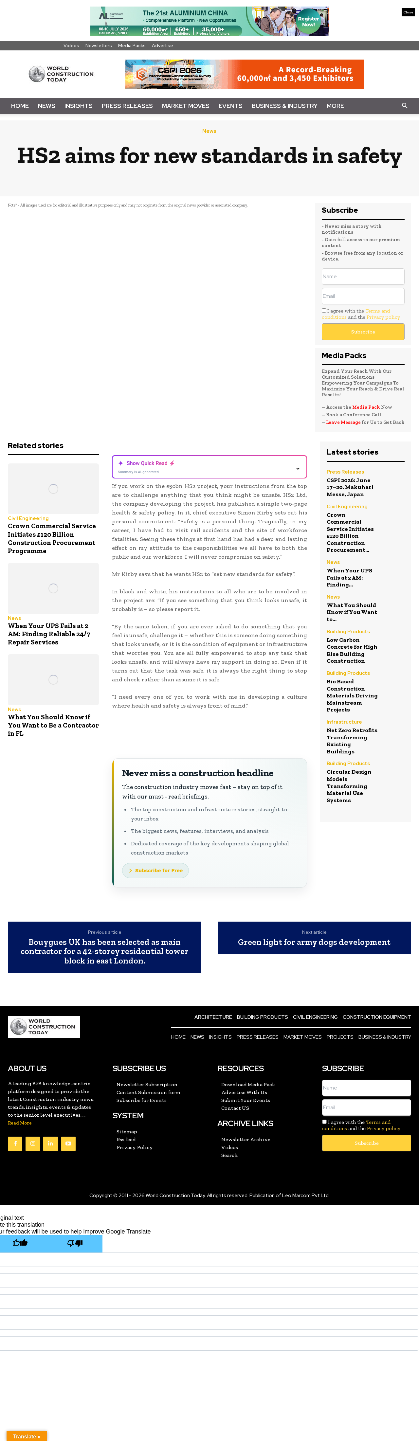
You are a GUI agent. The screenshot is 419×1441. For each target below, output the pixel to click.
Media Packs (132, 45)
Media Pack (366, 407)
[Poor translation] (74, 1243)
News (46, 106)
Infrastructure (344, 722)
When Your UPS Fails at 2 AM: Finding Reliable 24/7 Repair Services (49, 633)
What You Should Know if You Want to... (352, 612)
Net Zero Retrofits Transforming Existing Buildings (352, 741)
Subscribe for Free (159, 870)
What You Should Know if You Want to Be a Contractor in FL (53, 725)
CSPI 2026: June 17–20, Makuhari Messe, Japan (350, 487)
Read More (20, 1123)
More (335, 106)
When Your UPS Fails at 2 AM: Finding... (349, 577)
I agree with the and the (361, 314)
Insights (78, 106)
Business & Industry (285, 106)
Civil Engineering (28, 518)
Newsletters (98, 45)
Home (20, 106)
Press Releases (127, 106)
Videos (71, 45)
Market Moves (186, 106)
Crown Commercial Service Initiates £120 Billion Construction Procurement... (350, 532)
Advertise (162, 45)
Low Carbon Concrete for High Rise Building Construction (352, 650)
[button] (404, 106)
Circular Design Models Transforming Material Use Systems (349, 785)
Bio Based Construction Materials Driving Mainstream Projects (352, 695)
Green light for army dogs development (314, 942)
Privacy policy (383, 317)
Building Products (348, 632)
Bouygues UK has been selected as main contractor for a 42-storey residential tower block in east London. (105, 951)
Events (231, 106)
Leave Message (344, 422)
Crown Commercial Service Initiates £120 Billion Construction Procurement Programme (52, 538)
